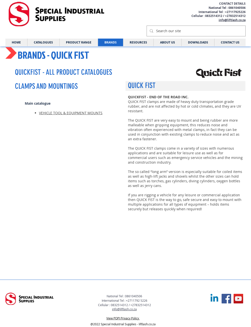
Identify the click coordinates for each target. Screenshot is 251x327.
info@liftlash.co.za (232, 20)
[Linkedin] (214, 298)
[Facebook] (226, 298)
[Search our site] (195, 31)
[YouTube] (238, 298)
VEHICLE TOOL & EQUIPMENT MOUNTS (70, 113)
